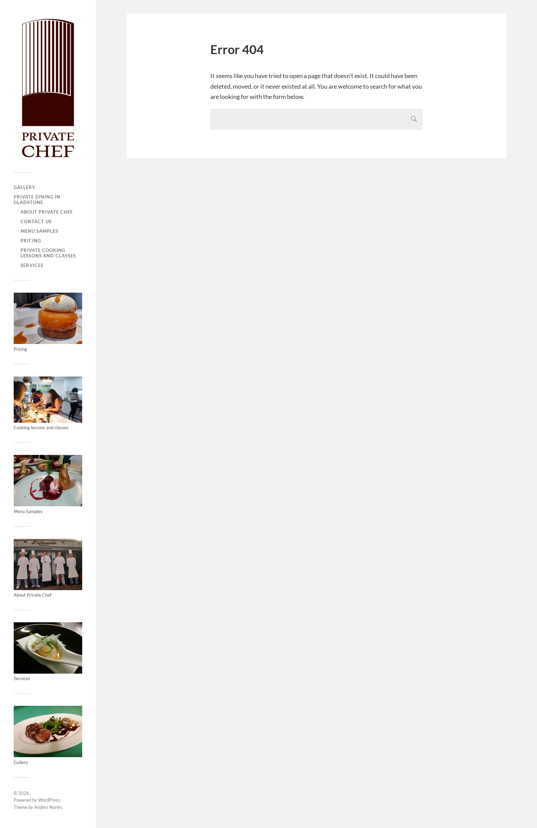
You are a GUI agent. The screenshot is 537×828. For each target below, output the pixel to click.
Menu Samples (39, 231)
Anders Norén (48, 807)
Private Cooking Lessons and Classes (48, 252)
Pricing (31, 240)
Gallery (25, 187)
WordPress (49, 800)
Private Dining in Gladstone (37, 199)
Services (32, 265)
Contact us (36, 221)
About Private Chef (47, 212)
